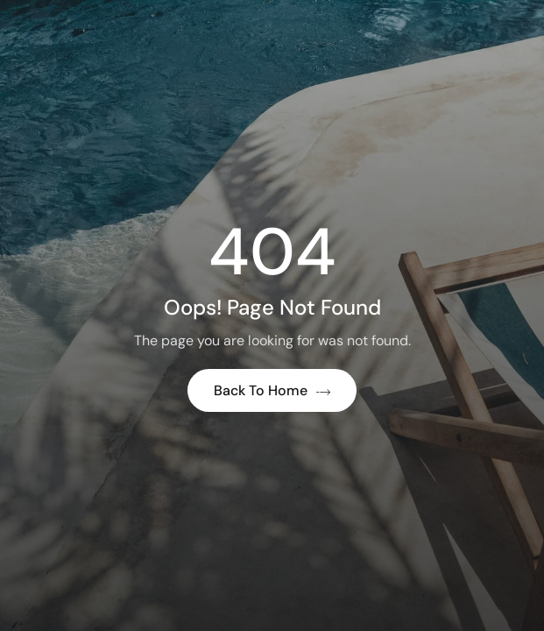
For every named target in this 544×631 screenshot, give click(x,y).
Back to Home (272, 390)
